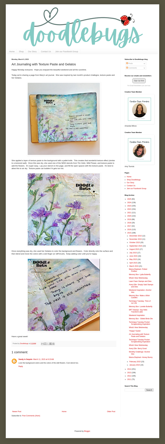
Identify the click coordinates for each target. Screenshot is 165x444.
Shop (21, 51)
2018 (129, 223)
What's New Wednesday (138, 278)
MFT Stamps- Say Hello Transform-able (138, 311)
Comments (131, 68)
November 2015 (135, 239)
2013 (129, 373)
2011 (129, 379)
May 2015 (133, 259)
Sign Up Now (139, 81)
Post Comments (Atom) (31, 416)
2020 (129, 216)
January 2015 (134, 365)
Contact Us (46, 51)
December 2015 (135, 236)
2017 (129, 226)
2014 (129, 369)
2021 (129, 213)
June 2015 (133, 256)
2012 (129, 376)
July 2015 (133, 253)
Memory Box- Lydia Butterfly (140, 274)
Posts (129, 63)
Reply (20, 366)
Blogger (87, 431)
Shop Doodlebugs (133, 180)
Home (12, 51)
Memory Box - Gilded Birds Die (141, 319)
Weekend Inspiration (137, 315)
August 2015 (134, 249)
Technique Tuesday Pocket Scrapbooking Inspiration (139, 323)
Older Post (111, 412)
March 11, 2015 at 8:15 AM (43, 359)
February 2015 (135, 362)
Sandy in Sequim (25, 359)
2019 (129, 219)
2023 (129, 206)
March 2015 (134, 266)
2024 (129, 203)
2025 (129, 199)
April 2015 (133, 263)
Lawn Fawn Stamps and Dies (140, 281)
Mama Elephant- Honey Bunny (140, 357)
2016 (129, 229)
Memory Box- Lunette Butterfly (140, 307)
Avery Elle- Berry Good (138, 348)
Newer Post (16, 412)
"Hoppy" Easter (135, 331)
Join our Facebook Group (66, 51)
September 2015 (136, 246)
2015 (129, 233)
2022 (129, 209)
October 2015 (134, 242)
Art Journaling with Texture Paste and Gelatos (139, 335)
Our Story (32, 51)
